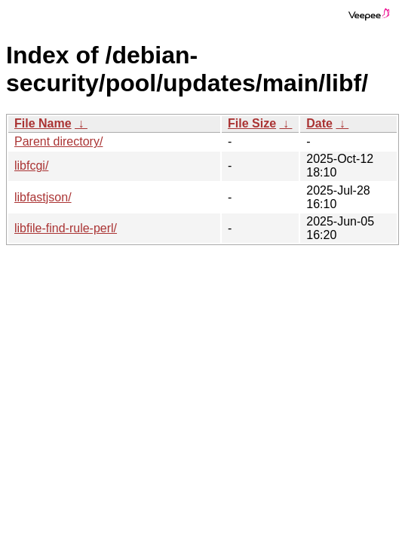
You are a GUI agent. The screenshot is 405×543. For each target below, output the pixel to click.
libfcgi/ (31, 165)
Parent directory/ (58, 141)
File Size (252, 123)
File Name (43, 123)
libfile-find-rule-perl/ (65, 228)
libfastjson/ (43, 197)
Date (319, 123)
